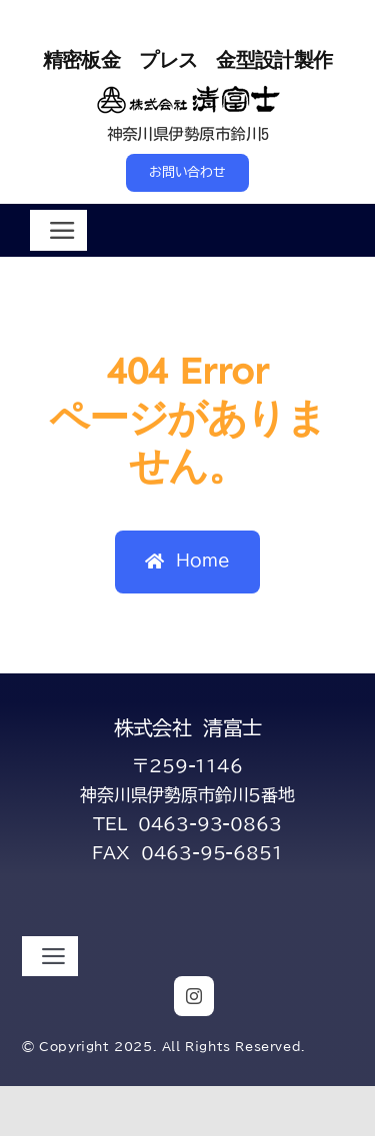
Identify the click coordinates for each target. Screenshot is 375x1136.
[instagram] (194, 996)
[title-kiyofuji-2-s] (187, 90)
